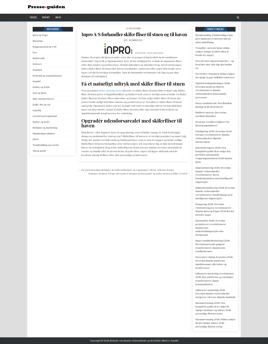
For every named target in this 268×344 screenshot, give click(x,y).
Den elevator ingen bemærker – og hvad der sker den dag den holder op (214, 64)
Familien (37, 70)
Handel (37, 81)
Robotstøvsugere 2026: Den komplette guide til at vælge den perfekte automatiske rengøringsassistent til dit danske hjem (213, 154)
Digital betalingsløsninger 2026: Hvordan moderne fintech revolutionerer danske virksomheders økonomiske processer (212, 90)
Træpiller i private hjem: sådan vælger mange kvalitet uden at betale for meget (212, 51)
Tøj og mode (39, 151)
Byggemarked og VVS (44, 47)
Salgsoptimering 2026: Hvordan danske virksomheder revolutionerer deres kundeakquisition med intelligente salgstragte (214, 175)
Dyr (35, 52)
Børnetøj (37, 41)
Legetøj (37, 110)
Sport (36, 139)
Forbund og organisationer (47, 75)
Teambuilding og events (46, 145)
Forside (33, 17)
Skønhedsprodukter (44, 133)
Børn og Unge (40, 35)
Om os (58, 17)
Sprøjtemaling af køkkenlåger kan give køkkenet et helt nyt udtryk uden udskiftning (214, 39)
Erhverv (37, 64)
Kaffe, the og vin (41, 104)
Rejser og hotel (41, 122)
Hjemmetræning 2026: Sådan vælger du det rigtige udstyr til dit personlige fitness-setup (215, 323)
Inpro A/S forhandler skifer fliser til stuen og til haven (134, 34)
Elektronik (38, 58)
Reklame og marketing (45, 127)
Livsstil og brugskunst (45, 116)
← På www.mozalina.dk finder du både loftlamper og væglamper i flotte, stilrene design (126, 170)
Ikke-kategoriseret (43, 99)
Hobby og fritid (41, 87)
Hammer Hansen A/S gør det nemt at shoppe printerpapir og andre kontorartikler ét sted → (139, 173)
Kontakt (46, 17)
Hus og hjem (134, 28)
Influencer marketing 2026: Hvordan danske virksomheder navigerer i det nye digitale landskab (215, 294)
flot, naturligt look (111, 90)
